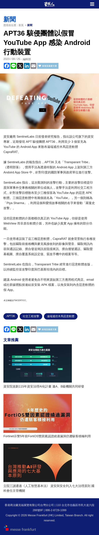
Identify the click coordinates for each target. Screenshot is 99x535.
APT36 (10, 316)
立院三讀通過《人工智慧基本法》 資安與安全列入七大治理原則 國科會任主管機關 (48, 488)
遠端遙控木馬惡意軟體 (60, 316)
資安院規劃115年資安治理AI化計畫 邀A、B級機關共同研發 (43, 386)
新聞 (29, 25)
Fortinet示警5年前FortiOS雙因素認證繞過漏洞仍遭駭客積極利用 (47, 436)
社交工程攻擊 (31, 316)
